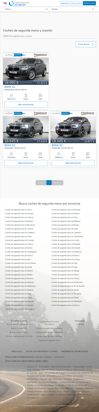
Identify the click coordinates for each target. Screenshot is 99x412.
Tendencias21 (33, 394)
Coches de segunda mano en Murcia (65, 275)
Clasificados (59, 357)
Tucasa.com (32, 366)
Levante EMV (53, 388)
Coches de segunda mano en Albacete (65, 210)
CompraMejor (79, 366)
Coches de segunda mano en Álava (18, 210)
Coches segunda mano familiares (49, 328)
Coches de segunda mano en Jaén (17, 259)
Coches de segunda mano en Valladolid (66, 301)
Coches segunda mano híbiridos (49, 336)
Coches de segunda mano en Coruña (65, 240)
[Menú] (5, 3)
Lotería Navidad (77, 388)
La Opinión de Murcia (64, 385)
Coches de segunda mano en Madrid (19, 271)
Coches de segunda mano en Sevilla (65, 290)
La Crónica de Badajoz (48, 382)
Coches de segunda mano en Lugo (64, 267)
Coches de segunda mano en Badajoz (19, 221)
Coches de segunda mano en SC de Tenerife (67, 286)
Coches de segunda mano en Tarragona (66, 294)
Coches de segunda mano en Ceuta (18, 236)
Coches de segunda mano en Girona (18, 248)
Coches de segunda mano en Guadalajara (20, 252)
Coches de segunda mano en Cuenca (19, 244)
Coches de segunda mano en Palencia (19, 282)
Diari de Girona (48, 369)
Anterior (41, 182)
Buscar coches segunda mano (19, 324)
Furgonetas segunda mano (49, 340)
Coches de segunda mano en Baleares (65, 221)
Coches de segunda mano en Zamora (65, 305)
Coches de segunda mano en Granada (65, 248)
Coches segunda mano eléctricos (49, 332)
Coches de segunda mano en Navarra (19, 278)
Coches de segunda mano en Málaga (65, 271)
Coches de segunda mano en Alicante (19, 213)
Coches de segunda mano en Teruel (18, 298)
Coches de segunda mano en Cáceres (19, 229)
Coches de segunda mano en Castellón (66, 233)
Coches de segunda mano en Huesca (65, 255)
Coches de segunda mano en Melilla (18, 275)
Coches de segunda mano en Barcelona (20, 225)
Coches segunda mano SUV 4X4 (19, 336)
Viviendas (38, 357)
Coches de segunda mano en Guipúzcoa (66, 252)
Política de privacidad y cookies (42, 351)
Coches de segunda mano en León (64, 263)
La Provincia (40, 388)
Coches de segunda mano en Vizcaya (19, 305)
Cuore (89, 366)
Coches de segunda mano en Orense (65, 278)
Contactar (80, 324)
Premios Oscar (55, 391)
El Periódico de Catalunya (78, 372)
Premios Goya (41, 391)
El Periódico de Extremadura (59, 376)
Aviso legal (16, 351)
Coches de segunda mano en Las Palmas (20, 263)
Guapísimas (78, 379)
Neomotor (57, 379)
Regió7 (67, 391)
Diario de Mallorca (64, 369)
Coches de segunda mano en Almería (65, 213)
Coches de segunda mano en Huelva (19, 255)
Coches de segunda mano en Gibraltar (65, 244)
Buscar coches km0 (19, 328)
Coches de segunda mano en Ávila (64, 217)
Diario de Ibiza (79, 369)
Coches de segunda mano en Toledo (65, 298)
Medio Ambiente (74, 394)
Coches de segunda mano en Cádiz (64, 229)
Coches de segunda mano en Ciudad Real (67, 236)
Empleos (48, 357)
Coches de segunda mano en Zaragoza (19, 309)
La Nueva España (67, 382)
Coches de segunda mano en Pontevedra (66, 282)
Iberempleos (44, 366)
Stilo (73, 391)
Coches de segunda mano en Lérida (18, 267)
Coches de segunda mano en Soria (18, 294)
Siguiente (57, 182)
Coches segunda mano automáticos (49, 323)
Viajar (43, 394)
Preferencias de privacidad (74, 351)
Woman (50, 394)
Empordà (64, 388)
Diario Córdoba (33, 369)
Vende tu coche (89, 3)
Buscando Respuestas (61, 366)
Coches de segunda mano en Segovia (19, 290)
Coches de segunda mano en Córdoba (19, 240)
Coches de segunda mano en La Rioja (65, 259)
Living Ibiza (60, 394)
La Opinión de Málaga (44, 385)
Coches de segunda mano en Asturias (19, 217)
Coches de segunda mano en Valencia (19, 301)
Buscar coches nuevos (19, 332)
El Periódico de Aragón (55, 372)
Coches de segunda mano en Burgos (65, 225)
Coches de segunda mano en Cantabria (20, 233)
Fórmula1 (68, 379)
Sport (40, 372)
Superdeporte (83, 391)
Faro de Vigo (46, 379)
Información (32, 382)
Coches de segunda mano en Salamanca (20, 286)
